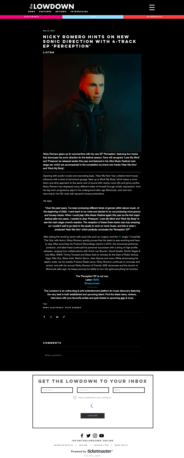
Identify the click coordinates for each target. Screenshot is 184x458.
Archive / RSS (102, 445)
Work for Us (122, 445)
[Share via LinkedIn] (57, 317)
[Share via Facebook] (44, 317)
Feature (85, 445)
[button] (152, 7)
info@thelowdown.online (92, 440)
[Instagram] (95, 435)
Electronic (57, 307)
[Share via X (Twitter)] (50, 317)
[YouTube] (101, 435)
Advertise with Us (63, 445)
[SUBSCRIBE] (93, 415)
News (46, 307)
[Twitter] (88, 435)
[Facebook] (82, 435)
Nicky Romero (73, 307)
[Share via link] (64, 317)
